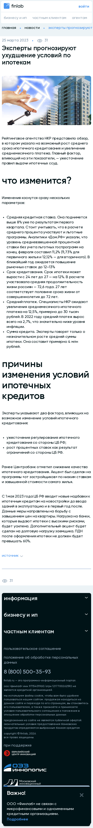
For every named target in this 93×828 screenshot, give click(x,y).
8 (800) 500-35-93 (27, 672)
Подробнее (17, 819)
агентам (79, 18)
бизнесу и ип (15, 18)
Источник (13, 556)
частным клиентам (49, 18)
